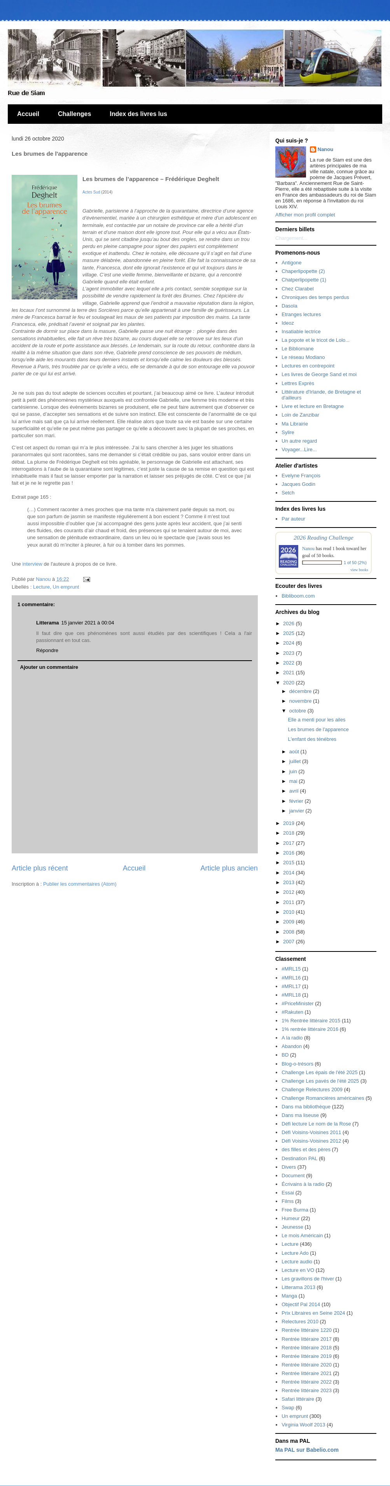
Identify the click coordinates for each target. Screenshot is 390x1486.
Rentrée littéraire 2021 (307, 1373)
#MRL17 (291, 986)
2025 (289, 633)
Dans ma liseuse (300, 1115)
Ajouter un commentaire (49, 667)
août (295, 751)
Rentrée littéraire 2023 (307, 1390)
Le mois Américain (302, 1235)
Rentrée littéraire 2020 (307, 1365)
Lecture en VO (298, 1270)
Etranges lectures (301, 314)
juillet (295, 761)
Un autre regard (299, 441)
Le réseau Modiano (303, 357)
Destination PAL (299, 1158)
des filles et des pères (306, 1149)
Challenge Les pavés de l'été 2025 (320, 1081)
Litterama (47, 623)
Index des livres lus (138, 114)
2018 (289, 833)
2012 (289, 892)
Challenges (74, 114)
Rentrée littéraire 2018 (307, 1348)
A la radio (292, 1038)
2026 (289, 623)
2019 (289, 823)
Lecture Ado (295, 1253)
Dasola (289, 306)
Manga (289, 1296)
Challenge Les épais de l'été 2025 (319, 1072)
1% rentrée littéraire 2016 (310, 1029)
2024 (289, 643)
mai (294, 781)
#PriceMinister (297, 1003)
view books (359, 570)
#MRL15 (291, 969)
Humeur (290, 1218)
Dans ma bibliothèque (306, 1107)
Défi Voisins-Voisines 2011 (311, 1132)
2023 (289, 653)
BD (285, 1055)
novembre (301, 701)
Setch (288, 493)
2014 (289, 873)
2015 (289, 862)
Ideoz (288, 323)
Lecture (41, 587)
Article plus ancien (229, 868)
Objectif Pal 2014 (301, 1304)
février (297, 801)
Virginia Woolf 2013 (303, 1425)
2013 (289, 882)
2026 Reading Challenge (323, 537)
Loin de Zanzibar (300, 415)
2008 (289, 932)
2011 (289, 902)
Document (293, 1175)
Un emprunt (66, 587)
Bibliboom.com (298, 596)
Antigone (291, 263)
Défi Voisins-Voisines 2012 (311, 1141)
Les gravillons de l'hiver (308, 1279)
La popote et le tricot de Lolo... (316, 340)
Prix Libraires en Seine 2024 (313, 1313)
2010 (289, 912)
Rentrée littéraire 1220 (307, 1330)
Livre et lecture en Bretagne (313, 406)
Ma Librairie (295, 424)
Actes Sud (91, 192)
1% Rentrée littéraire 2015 (311, 1020)
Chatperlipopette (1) (304, 280)
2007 (289, 941)
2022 (289, 663)
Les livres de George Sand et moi (319, 374)
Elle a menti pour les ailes (316, 720)
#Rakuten (292, 1012)
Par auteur (293, 519)
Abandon (292, 1046)
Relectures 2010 (300, 1321)
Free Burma (295, 1210)
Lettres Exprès (298, 383)
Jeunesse (292, 1227)
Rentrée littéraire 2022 (307, 1382)
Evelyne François (301, 475)
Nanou (325, 149)
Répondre (47, 650)
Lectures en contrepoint (308, 366)
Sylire (288, 432)
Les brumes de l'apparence (318, 729)
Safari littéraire (298, 1399)
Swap (288, 1407)
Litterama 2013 (298, 1287)
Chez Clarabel (297, 289)
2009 (289, 922)
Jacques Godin (298, 484)
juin (294, 771)
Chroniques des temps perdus (315, 297)
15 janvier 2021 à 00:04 (87, 623)
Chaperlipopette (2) (303, 271)
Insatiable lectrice (301, 331)
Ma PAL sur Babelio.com (307, 1450)
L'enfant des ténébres (312, 739)
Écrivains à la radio (303, 1184)
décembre (301, 691)
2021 (289, 672)
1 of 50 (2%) (355, 562)
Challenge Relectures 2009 (312, 1089)
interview (33, 564)
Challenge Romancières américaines (323, 1098)
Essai (288, 1193)
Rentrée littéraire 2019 (307, 1356)
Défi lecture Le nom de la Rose (316, 1124)
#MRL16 (291, 978)
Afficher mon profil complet (305, 215)
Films (288, 1201)
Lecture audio (297, 1261)
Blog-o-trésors (297, 1064)
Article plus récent (40, 868)
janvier (297, 811)
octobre (298, 711)
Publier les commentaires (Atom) (80, 884)
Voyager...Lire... (299, 449)
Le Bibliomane (297, 349)
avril (294, 791)
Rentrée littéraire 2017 (307, 1339)
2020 (289, 683)
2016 (289, 853)
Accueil (28, 114)
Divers (289, 1167)
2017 (289, 843)
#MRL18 (291, 995)
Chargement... (291, 238)
